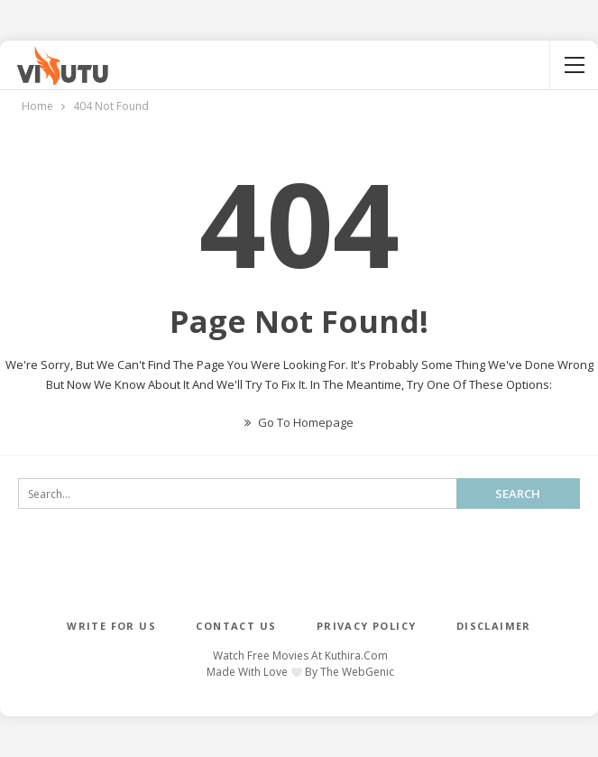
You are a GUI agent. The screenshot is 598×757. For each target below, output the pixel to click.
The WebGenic (357, 671)
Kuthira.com (356, 655)
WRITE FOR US (111, 625)
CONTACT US (236, 625)
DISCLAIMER (493, 625)
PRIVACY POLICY (367, 625)
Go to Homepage (299, 422)
